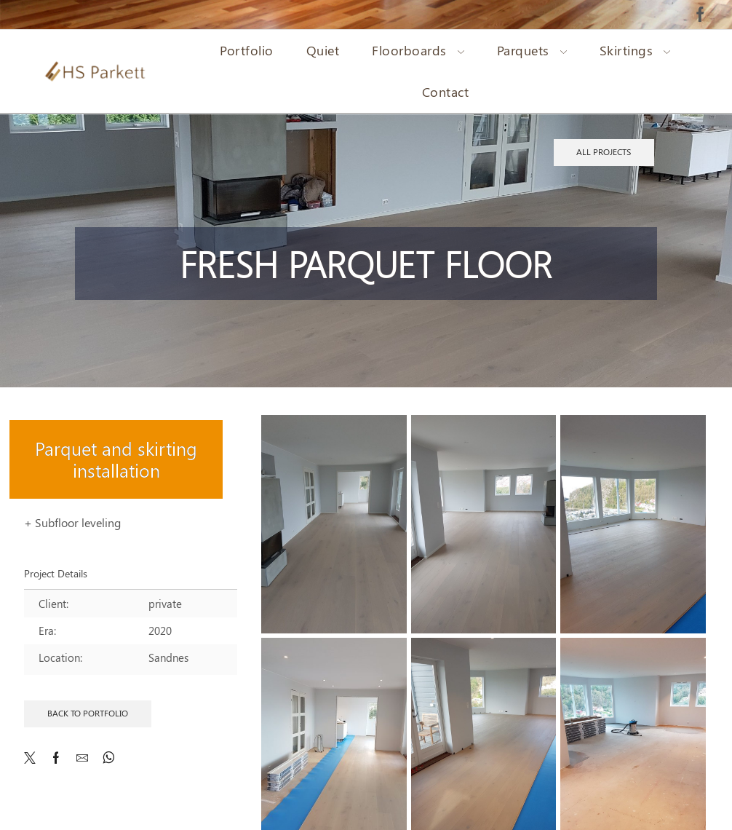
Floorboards (418, 50)
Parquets (532, 50)
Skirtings (635, 50)
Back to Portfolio (87, 713)
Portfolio (247, 50)
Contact (445, 91)
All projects (603, 151)
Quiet (323, 50)
